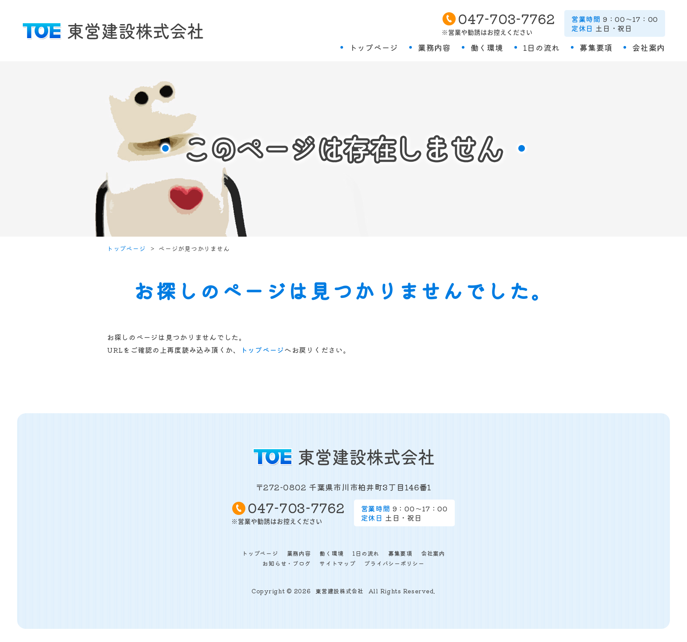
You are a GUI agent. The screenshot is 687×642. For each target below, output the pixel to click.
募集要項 (596, 47)
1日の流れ (541, 47)
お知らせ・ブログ (286, 563)
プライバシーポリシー (394, 563)
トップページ (373, 47)
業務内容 (434, 47)
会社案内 (648, 47)
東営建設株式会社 (339, 591)
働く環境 (487, 47)
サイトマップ (337, 563)
